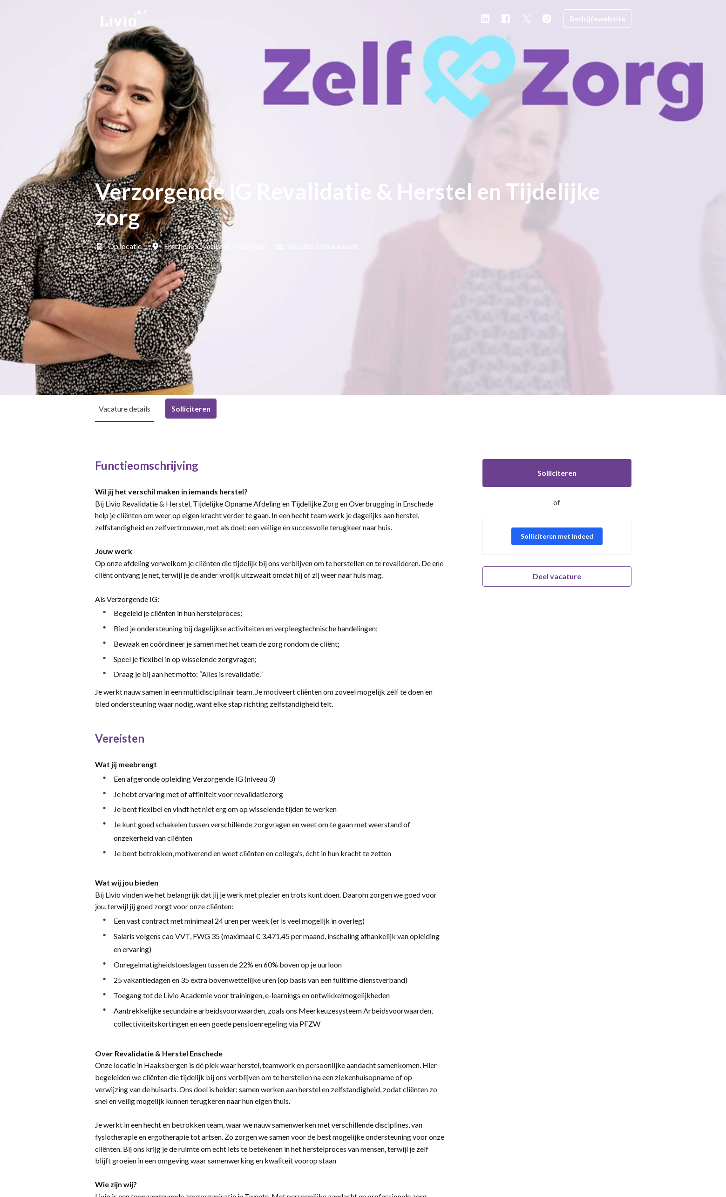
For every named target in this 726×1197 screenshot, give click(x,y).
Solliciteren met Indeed (557, 536)
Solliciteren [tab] (190, 408)
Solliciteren (557, 472)
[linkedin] (485, 18)
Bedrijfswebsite (597, 18)
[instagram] (546, 18)
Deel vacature (557, 576)
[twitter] (526, 18)
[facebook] (505, 18)
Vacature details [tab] (124, 408)
